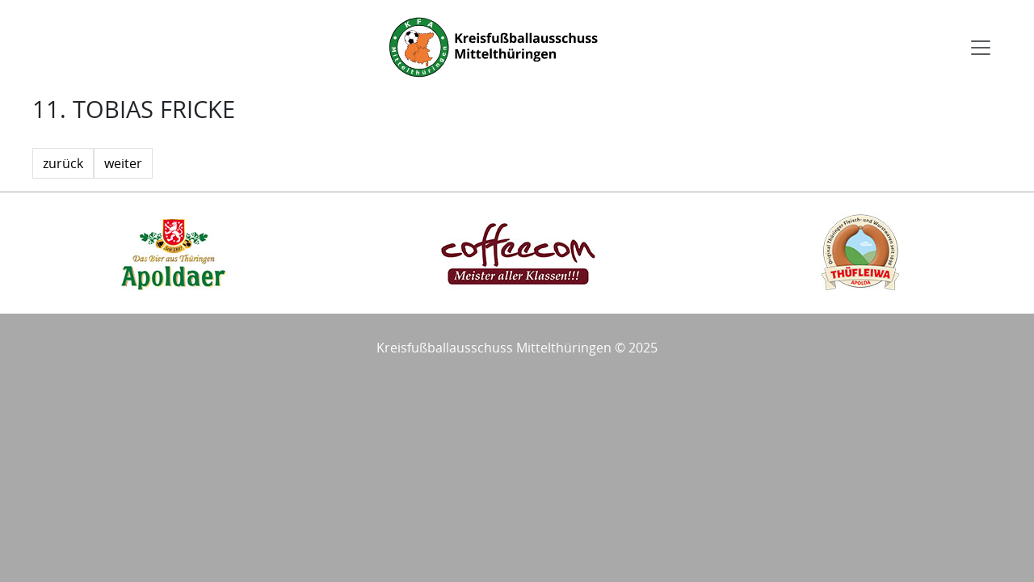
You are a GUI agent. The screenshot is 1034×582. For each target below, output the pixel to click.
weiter (123, 163)
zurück (63, 163)
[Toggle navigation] (980, 47)
